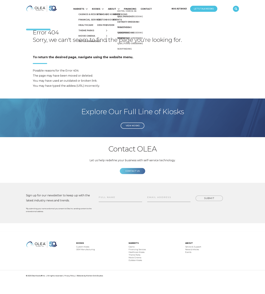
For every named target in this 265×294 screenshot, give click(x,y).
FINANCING (130, 9)
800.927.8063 (179, 8)
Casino (132, 247)
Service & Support (193, 247)
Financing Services (137, 249)
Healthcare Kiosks (136, 252)
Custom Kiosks (82, 247)
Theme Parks (134, 255)
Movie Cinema (135, 257)
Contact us (132, 174)
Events (188, 252)
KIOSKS (96, 9)
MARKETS (78, 9)
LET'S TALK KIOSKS (204, 8)
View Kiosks (132, 129)
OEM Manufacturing (85, 249)
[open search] (236, 9)
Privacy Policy (69, 276)
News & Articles (192, 249)
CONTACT (146, 9)
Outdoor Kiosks (135, 260)
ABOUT (112, 9)
